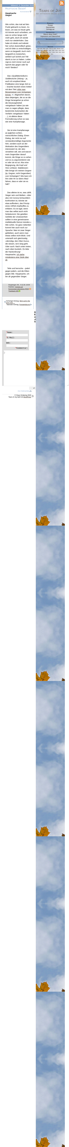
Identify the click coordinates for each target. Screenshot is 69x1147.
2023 (59, 50)
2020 (40, 52)
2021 (37, 52)
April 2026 (39, 48)
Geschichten (50, 27)
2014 (60, 52)
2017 (50, 52)
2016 (53, 52)
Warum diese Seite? (50, 34)
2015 (57, 52)
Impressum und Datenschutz (50, 36)
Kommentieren (25, 11)
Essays (50, 25)
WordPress (27, 397)
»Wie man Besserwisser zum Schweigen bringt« (18, 92)
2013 (63, 52)
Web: (8, 343)
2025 (53, 50)
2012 (48, 54)
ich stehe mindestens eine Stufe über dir (17, 257)
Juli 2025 (46, 50)
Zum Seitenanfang (24, 391)
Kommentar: (21, 348)
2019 (44, 52)
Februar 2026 (52, 48)
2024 (56, 50)
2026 (50, 50)
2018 (47, 52)
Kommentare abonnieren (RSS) (18, 289)
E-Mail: (10, 338)
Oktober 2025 (60, 48)
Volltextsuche (50, 39)
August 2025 (39, 50)
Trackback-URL (13, 291)
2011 (52, 54)
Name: (9, 332)
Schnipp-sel (19, 287)
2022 (63, 50)
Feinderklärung (24, 305)
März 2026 (45, 48)
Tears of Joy (50, 10)
